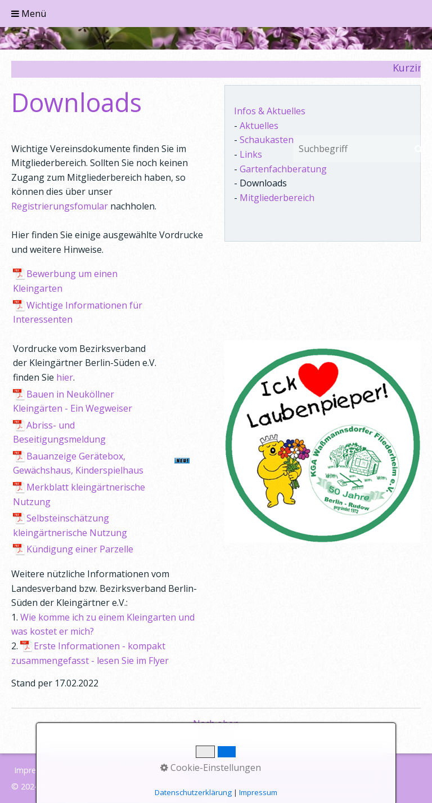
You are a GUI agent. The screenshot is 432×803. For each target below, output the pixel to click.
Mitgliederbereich (277, 197)
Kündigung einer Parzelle (79, 549)
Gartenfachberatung (283, 169)
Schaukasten (267, 139)
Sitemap (134, 770)
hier (64, 377)
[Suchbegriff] (349, 148)
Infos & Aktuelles (269, 111)
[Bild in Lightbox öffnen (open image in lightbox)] (322, 441)
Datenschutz (87, 770)
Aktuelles (259, 125)
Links (251, 154)
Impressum (35, 770)
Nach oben (216, 723)
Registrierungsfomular (59, 206)
